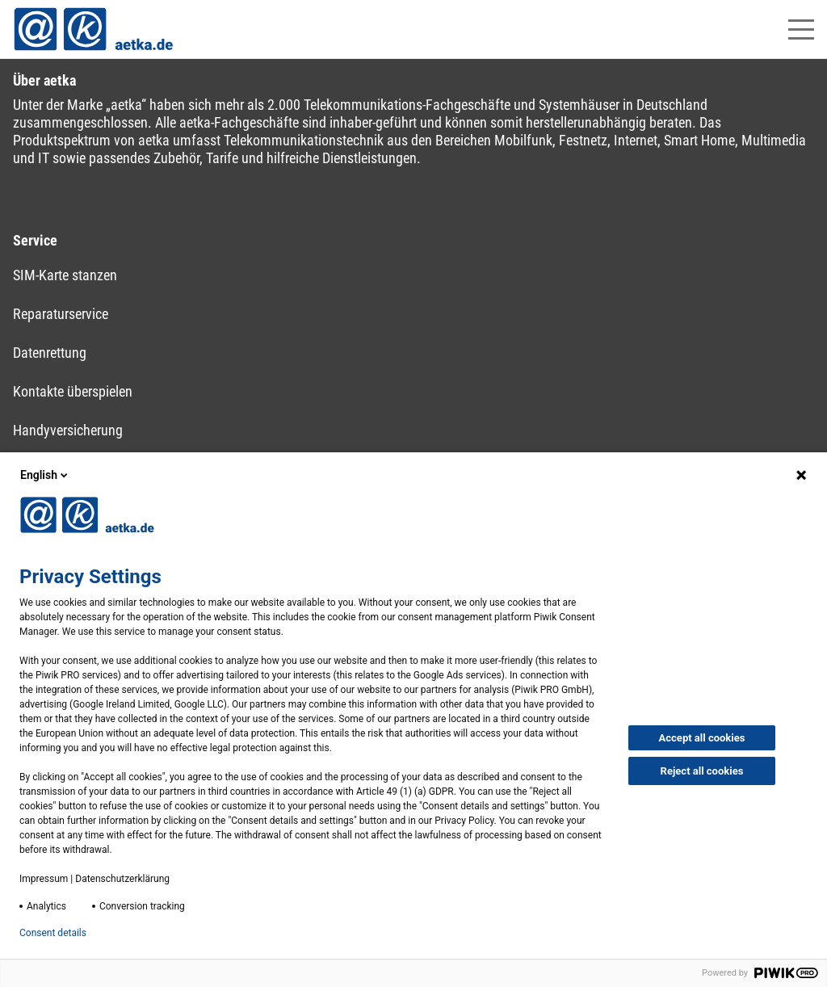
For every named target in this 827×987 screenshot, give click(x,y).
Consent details (52, 933)
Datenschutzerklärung (122, 878)
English (45, 474)
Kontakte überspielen (72, 391)
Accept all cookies (702, 738)
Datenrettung (49, 352)
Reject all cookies (702, 771)
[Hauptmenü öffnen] (801, 29)
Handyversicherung (68, 430)
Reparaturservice (60, 313)
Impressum (43, 878)
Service (35, 240)
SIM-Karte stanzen (65, 275)
